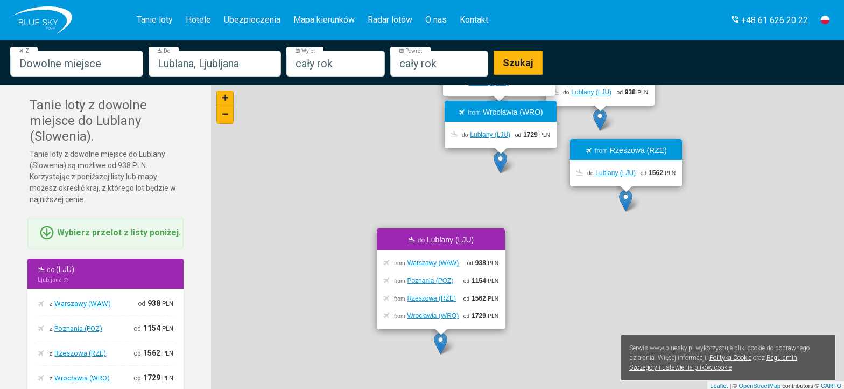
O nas (436, 20)
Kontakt (474, 20)
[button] (769, 20)
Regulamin (781, 358)
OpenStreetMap (759, 386)
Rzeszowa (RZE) (80, 353)
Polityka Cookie (730, 358)
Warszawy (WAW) (82, 304)
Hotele (198, 20)
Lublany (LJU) (591, 92)
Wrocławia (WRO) (82, 378)
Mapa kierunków (324, 20)
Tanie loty (155, 20)
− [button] (225, 115)
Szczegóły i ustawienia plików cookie (680, 367)
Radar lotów (390, 20)
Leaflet (719, 386)
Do (163, 51)
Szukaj (518, 62)
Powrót (410, 51)
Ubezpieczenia (252, 20)
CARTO (831, 386)
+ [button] (225, 99)
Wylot (305, 51)
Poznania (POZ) (78, 328)
